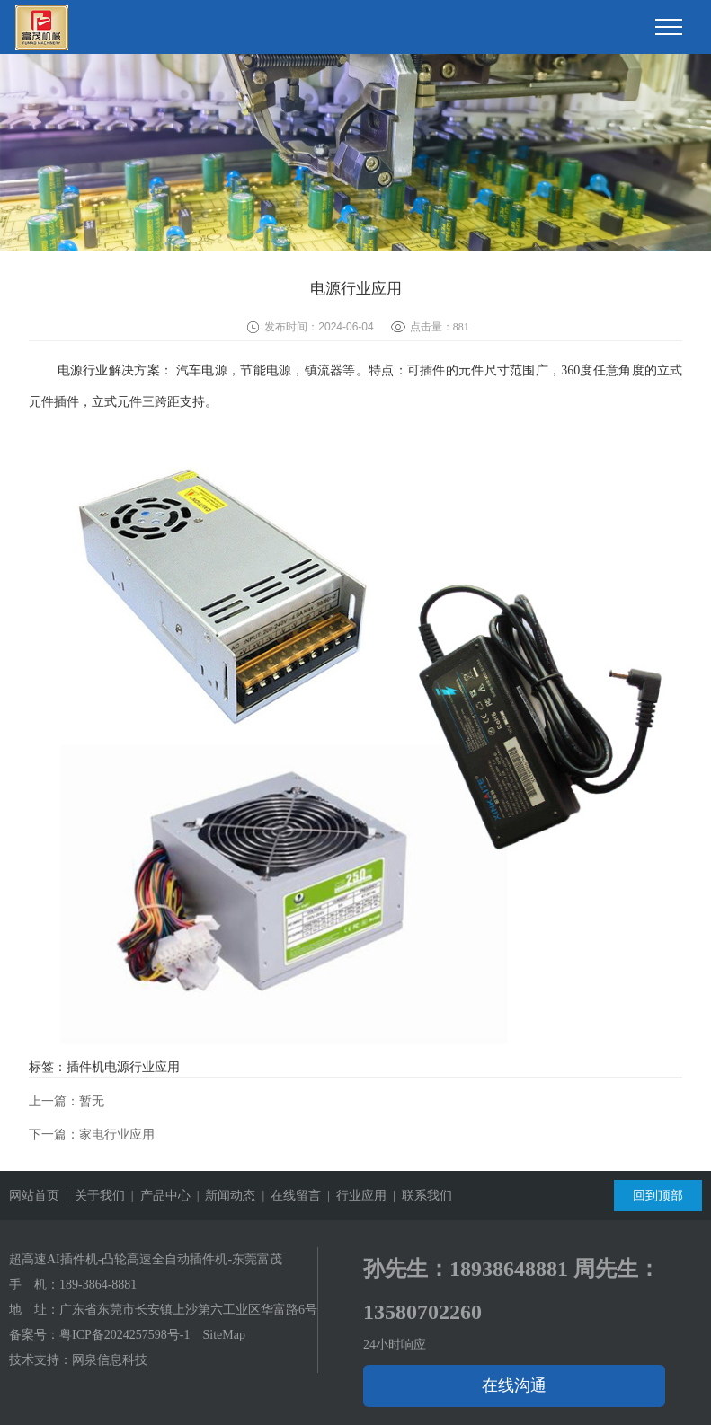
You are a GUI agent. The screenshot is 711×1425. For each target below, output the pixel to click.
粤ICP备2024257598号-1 (124, 1334)
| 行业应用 (354, 1195)
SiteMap (223, 1334)
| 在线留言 (288, 1195)
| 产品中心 (158, 1195)
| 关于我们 (92, 1195)
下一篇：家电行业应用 (92, 1134)
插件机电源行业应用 (123, 1067)
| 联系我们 (419, 1195)
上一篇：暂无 (66, 1101)
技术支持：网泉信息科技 (78, 1360)
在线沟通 (514, 1385)
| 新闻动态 (223, 1195)
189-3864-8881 (98, 1284)
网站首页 (34, 1195)
